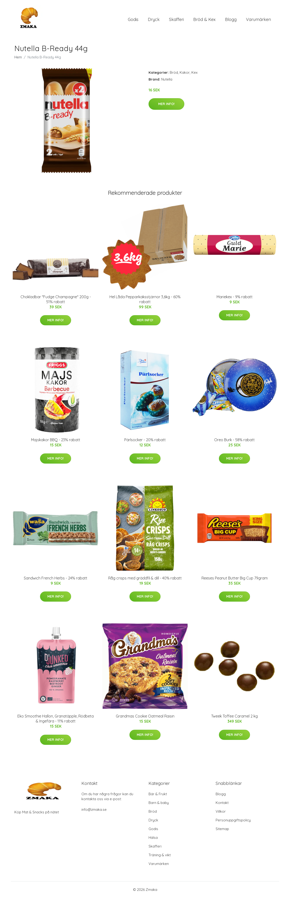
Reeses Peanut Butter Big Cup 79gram (234, 581)
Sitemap (222, 832)
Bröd (174, 75)
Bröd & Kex (204, 21)
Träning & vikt (160, 858)
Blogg (231, 21)
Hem (18, 60)
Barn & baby (159, 806)
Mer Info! (166, 107)
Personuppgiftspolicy (233, 823)
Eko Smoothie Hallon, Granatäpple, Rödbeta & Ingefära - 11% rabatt (55, 722)
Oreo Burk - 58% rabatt (234, 443)
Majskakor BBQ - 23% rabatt (55, 443)
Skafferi (176, 21)
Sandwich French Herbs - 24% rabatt (55, 581)
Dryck (154, 21)
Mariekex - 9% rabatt (235, 300)
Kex (194, 75)
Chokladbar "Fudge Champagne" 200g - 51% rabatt (55, 302)
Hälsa (153, 841)
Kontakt (222, 806)
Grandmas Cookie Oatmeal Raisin (145, 719)
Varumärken (258, 21)
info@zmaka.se (94, 813)
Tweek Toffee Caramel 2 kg (234, 719)
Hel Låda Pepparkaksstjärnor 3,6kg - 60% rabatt (145, 302)
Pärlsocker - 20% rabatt (145, 443)
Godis (133, 21)
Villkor (221, 814)
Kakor (185, 75)
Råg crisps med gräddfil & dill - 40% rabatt (145, 581)
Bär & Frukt (158, 797)
